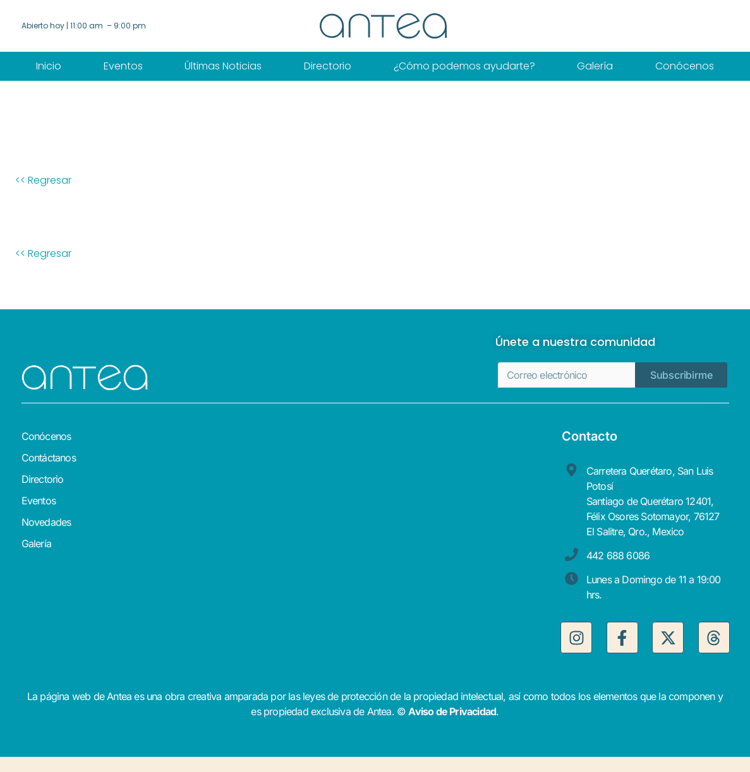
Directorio (327, 66)
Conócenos (684, 66)
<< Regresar (43, 180)
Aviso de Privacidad (452, 711)
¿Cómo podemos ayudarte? (464, 66)
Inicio (48, 66)
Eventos (123, 66)
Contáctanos (48, 457)
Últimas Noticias (223, 66)
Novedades (46, 522)
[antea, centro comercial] (465, 541)
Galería (595, 66)
